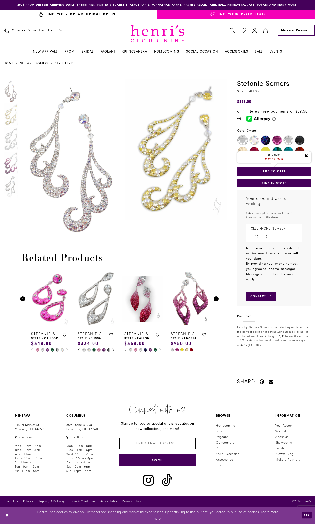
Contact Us (11, 501)
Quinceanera (225, 442)
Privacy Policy (131, 501)
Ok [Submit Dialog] (307, 515)
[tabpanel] (72, 156)
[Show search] (232, 30)
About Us (281, 437)
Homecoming (225, 425)
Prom (219, 448)
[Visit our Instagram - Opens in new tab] (148, 480)
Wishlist (280, 431)
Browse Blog (284, 454)
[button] (254, 30)
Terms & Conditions (82, 501)
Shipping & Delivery (51, 501)
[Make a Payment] (296, 30)
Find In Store (274, 183)
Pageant (222, 437)
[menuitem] (33, 30)
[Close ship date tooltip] (306, 156)
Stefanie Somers (34, 63)
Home (9, 63)
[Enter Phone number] (272, 236)
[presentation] (49, 298)
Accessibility (108, 501)
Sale (219, 465)
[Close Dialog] (7, 515)
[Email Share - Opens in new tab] (271, 381)
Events (279, 448)
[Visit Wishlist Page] (243, 30)
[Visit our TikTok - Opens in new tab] (167, 480)
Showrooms (283, 442)
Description (246, 316)
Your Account (284, 425)
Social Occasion (227, 454)
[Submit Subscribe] (157, 460)
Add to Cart (274, 171)
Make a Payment (287, 459)
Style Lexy (64, 63)
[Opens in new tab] (23, 437)
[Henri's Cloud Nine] (157, 33)
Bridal (220, 431)
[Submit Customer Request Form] (261, 296)
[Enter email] (157, 443)
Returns (28, 501)
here (157, 518)
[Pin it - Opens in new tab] (262, 381)
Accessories (224, 459)
